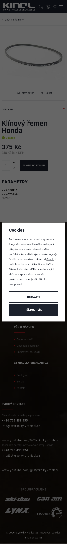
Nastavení (33, 297)
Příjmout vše (33, 309)
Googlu (50, 259)
